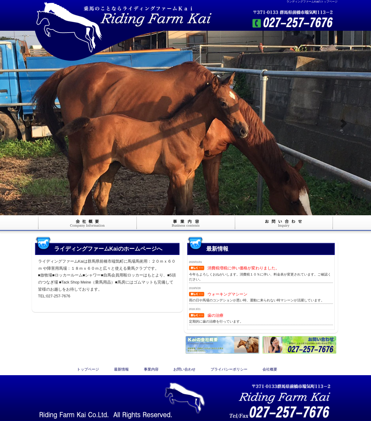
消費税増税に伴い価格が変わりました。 (243, 268)
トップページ (88, 369)
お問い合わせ (184, 369)
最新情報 (121, 369)
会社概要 (269, 369)
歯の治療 (215, 315)
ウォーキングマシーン (227, 294)
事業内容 (151, 369)
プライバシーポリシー (229, 369)
